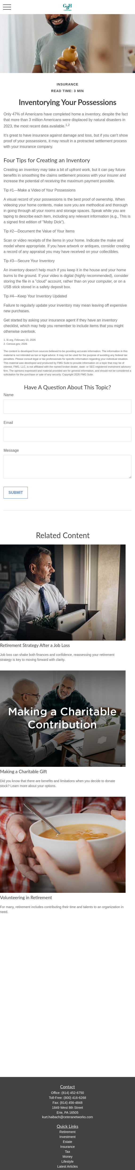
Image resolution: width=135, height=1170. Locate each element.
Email (8, 423)
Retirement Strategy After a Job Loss (35, 645)
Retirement (67, 1132)
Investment (67, 1137)
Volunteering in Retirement (26, 897)
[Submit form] (16, 493)
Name (9, 395)
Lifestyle (67, 1161)
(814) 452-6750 (72, 1093)
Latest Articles (67, 1166)
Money (67, 1156)
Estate (67, 1142)
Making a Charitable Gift (23, 771)
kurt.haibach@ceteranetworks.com (67, 1117)
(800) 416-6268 (75, 1098)
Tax (67, 1152)
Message (11, 450)
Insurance (67, 1147)
